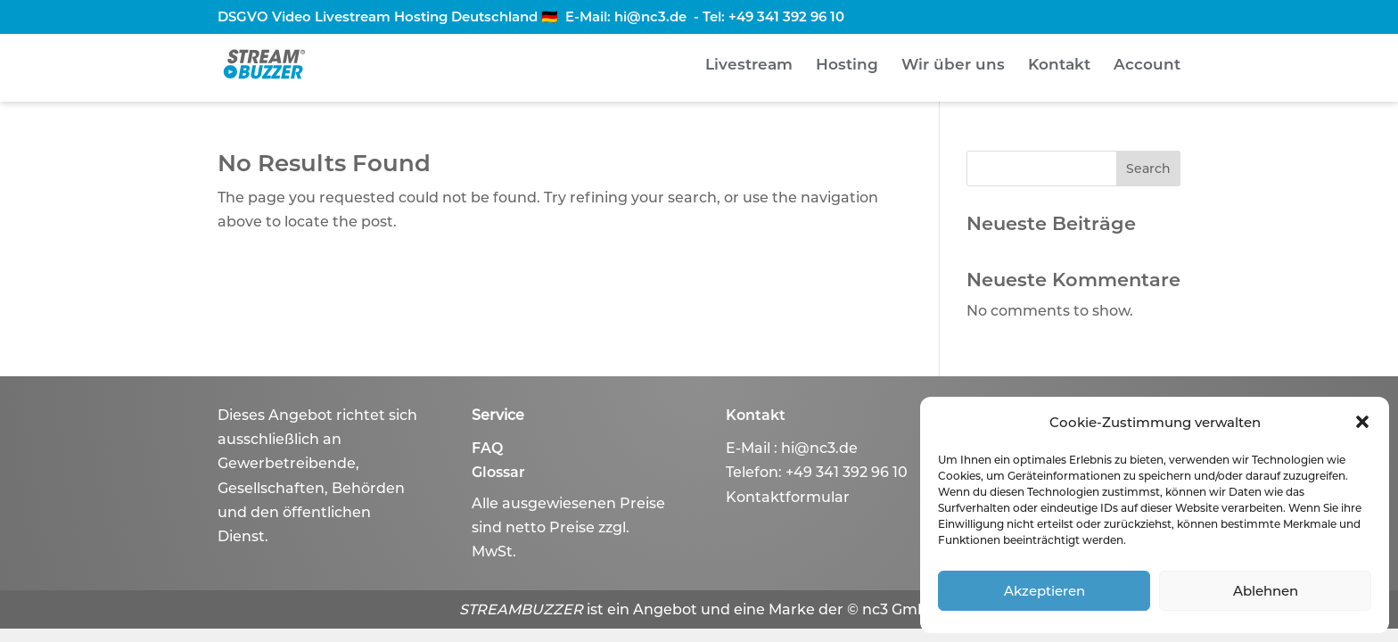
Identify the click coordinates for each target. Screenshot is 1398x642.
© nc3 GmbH (893, 609)
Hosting (847, 65)
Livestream (749, 65)
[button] (1362, 422)
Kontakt (1059, 65)
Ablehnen (1265, 590)
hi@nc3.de (650, 16)
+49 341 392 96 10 (786, 16)
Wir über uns (953, 65)
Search (1148, 168)
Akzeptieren (1044, 590)
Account (1147, 65)
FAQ (487, 448)
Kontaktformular (788, 497)
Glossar (498, 472)
